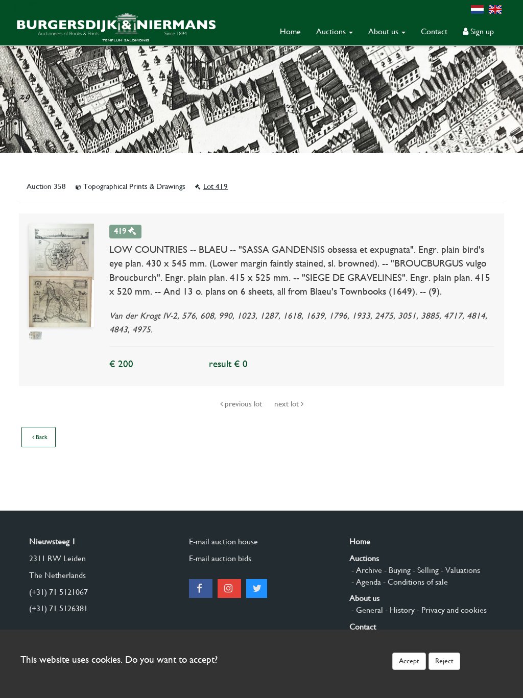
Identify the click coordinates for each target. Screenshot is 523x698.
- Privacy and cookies (451, 610)
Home (290, 31)
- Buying (396, 570)
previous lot (242, 403)
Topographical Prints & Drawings (131, 186)
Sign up (478, 31)
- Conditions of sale (414, 582)
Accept (409, 661)
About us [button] (387, 31)
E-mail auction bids (220, 558)
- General (366, 610)
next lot (288, 403)
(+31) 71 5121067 (58, 592)
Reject (444, 661)
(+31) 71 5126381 (58, 608)
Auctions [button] (334, 31)
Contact (434, 31)
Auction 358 (47, 186)
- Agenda (365, 582)
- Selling (425, 570)
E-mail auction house (223, 541)
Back (39, 437)
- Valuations (459, 570)
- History (399, 610)
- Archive (365, 570)
